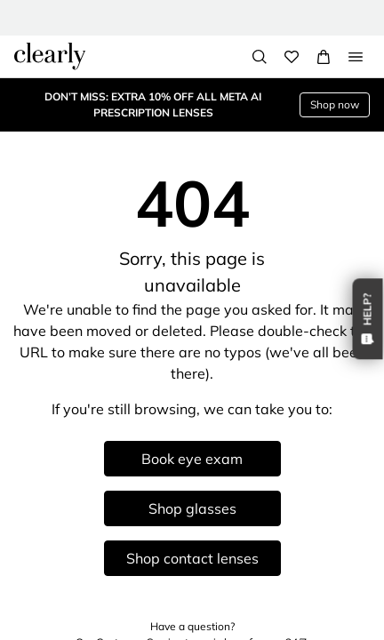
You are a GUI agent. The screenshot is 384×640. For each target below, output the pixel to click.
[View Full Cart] (323, 57)
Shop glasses (192, 508)
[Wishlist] (291, 57)
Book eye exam (192, 459)
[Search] (259, 57)
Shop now (334, 104)
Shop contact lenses (192, 558)
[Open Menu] (355, 57)
